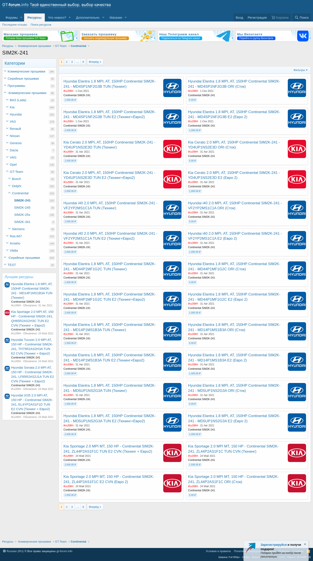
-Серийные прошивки (24, 257)
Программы (16, 85)
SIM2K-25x (22, 214)
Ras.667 (16, 236)
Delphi (16, 186)
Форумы (11, 17)
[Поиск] (301, 17)
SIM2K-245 (22, 207)
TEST (12, 265)
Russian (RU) (13, 551)
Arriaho (15, 243)
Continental (20, 193)
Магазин (116, 17)
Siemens (18, 229)
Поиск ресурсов (41, 24)
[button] (21, 17)
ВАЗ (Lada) (18, 100)
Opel (13, 164)
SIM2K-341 (22, 222)
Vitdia (14, 250)
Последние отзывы (14, 24)
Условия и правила (218, 551)
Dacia (14, 150)
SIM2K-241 (22, 200)
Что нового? (57, 17)
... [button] (78, 61)
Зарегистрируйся (274, 544)
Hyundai (16, 114)
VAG (13, 157)
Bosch (16, 179)
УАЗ (13, 121)
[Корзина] (280, 17)
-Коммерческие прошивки (27, 93)
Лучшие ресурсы (19, 277)
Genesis (16, 143)
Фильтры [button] (299, 70)
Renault (15, 128)
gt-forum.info (64, 551)
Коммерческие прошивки (26, 71)
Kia (12, 107)
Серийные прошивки (23, 78)
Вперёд (94, 61)
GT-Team (16, 171)
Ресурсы (34, 17)
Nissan (15, 136)
